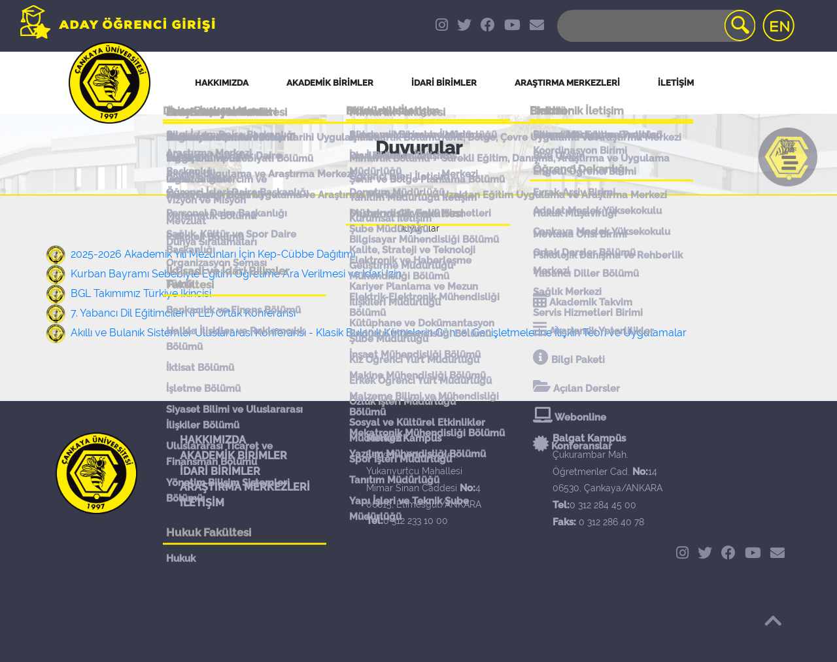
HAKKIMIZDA (213, 440)
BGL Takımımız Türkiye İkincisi (141, 293)
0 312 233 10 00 (415, 520)
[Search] (655, 26)
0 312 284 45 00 (603, 505)
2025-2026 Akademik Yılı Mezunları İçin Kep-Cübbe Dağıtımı (213, 254)
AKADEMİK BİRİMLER (233, 455)
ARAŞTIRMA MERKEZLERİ (245, 487)
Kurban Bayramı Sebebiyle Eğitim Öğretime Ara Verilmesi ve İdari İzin (236, 274)
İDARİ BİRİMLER (444, 83)
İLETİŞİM (202, 502)
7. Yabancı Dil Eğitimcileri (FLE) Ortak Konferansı (183, 313)
